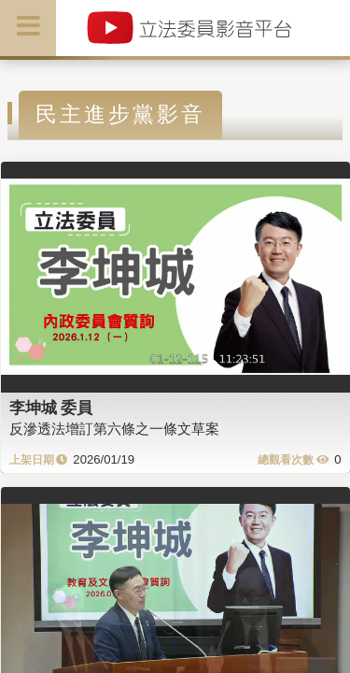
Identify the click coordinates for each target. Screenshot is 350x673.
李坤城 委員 (51, 407)
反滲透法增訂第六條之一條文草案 (114, 429)
